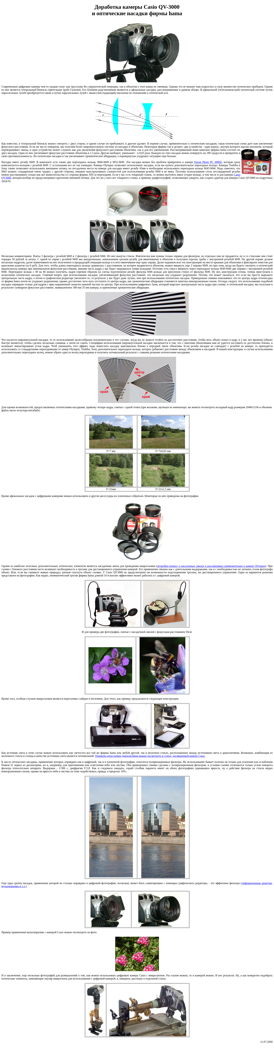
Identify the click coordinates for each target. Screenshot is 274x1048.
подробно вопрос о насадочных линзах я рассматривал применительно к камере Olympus (211, 566)
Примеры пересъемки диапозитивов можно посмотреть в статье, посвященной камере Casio (150, 755)
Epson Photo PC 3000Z (208, 162)
